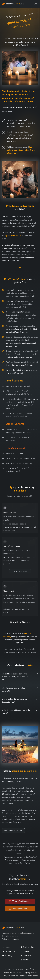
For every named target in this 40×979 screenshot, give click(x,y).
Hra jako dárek (13, 830)
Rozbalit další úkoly (20, 622)
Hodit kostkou (20, 571)
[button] (35, 4)
